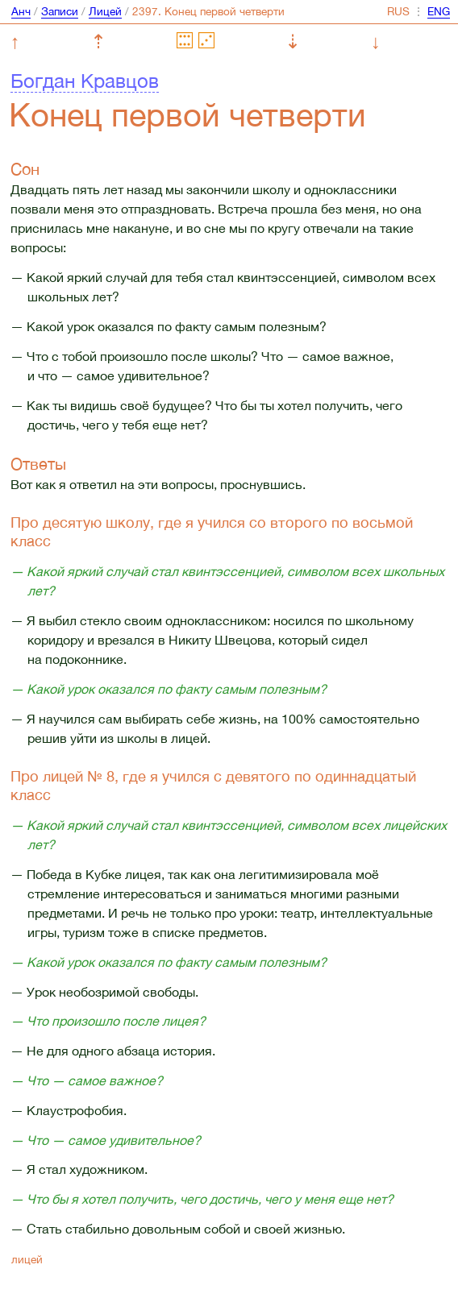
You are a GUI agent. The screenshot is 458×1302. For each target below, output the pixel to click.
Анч (21, 11)
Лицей (105, 11)
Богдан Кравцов (84, 80)
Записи (59, 11)
